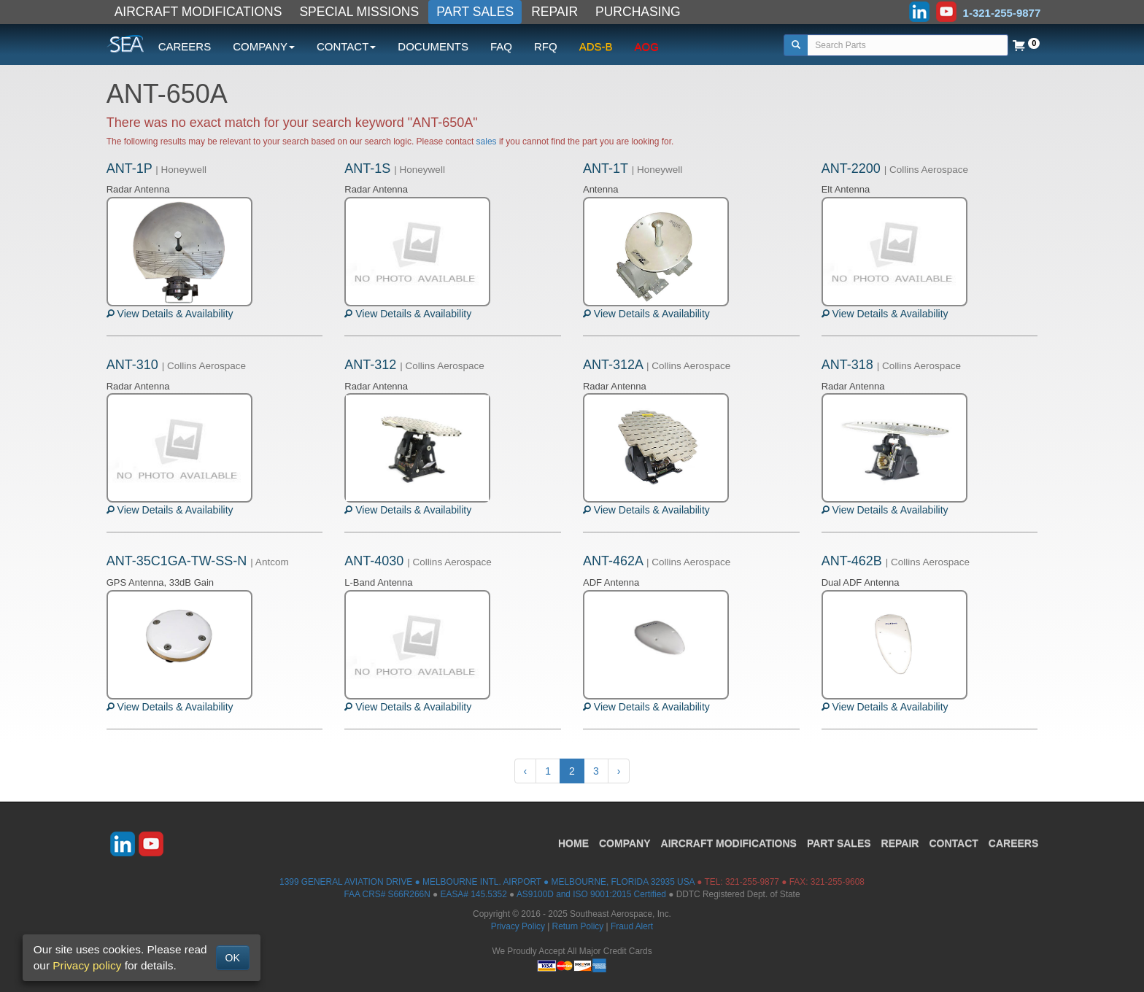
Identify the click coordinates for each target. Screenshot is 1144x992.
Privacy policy (87, 965)
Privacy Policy (518, 926)
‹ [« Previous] (525, 771)
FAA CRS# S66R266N (387, 894)
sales (486, 141)
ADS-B (596, 46)
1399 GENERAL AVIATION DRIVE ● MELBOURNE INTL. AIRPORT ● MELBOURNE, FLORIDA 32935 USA (487, 882)
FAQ (501, 46)
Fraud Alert (632, 926)
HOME (573, 843)
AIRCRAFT (729, 843)
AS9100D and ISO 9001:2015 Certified (591, 894)
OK (232, 958)
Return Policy (578, 926)
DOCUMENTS (433, 46)
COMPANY (625, 843)
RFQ (545, 46)
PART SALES (475, 11)
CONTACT (953, 843)
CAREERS (185, 46)
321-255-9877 (752, 882)
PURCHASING (638, 11)
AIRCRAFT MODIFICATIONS (198, 11)
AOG (647, 46)
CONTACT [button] (346, 46)
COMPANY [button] (264, 46)
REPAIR (554, 11)
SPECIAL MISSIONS (359, 11)
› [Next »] (619, 771)
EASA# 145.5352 (474, 894)
